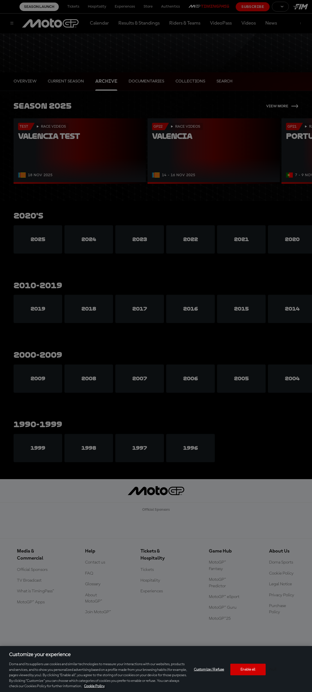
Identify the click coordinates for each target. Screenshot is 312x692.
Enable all (247, 669)
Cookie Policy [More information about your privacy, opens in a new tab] (94, 686)
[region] (156, 669)
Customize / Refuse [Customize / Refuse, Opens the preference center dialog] (209, 669)
